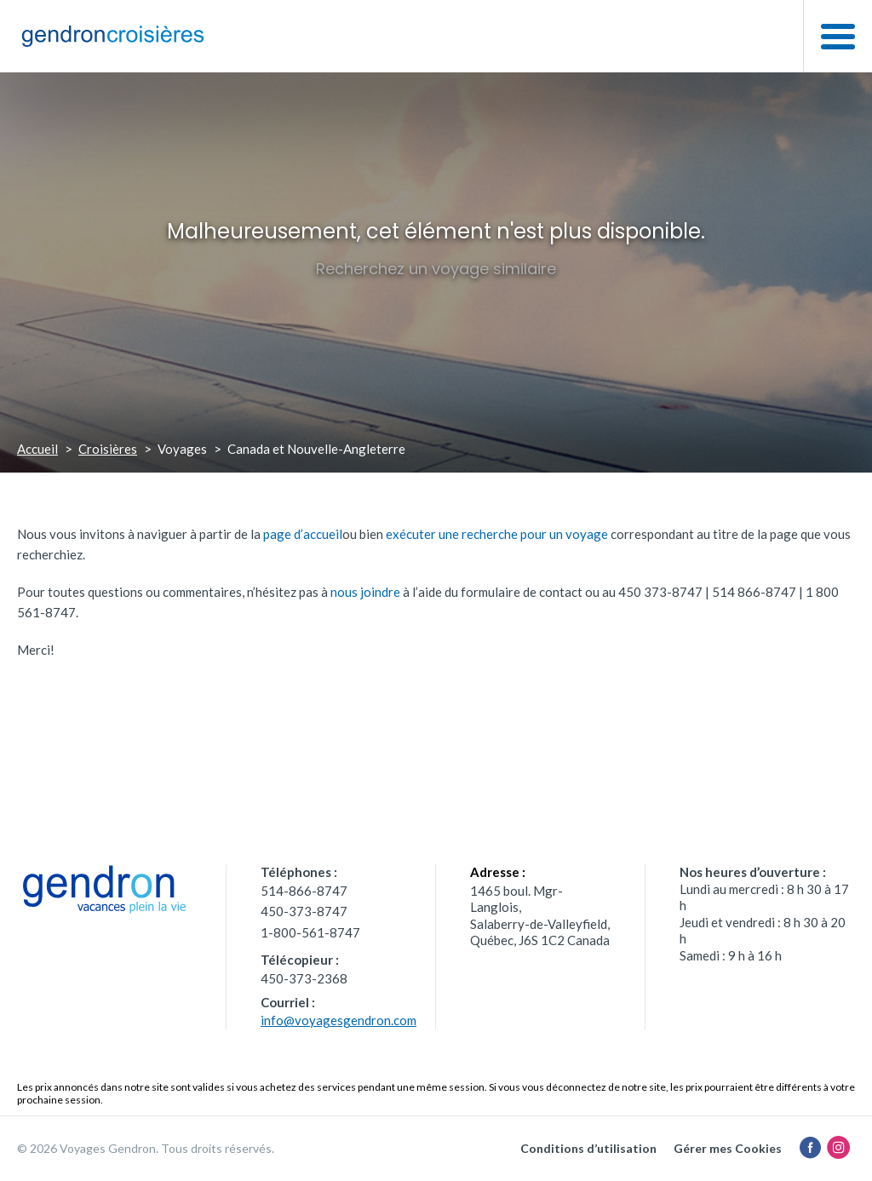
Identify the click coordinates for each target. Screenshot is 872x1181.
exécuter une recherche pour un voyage (497, 534)
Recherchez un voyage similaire (436, 268)
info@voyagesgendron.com (338, 1020)
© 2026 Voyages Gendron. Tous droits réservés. (145, 1148)
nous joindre (365, 591)
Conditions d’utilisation (588, 1148)
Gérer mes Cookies (728, 1148)
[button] (837, 36)
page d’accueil (302, 534)
